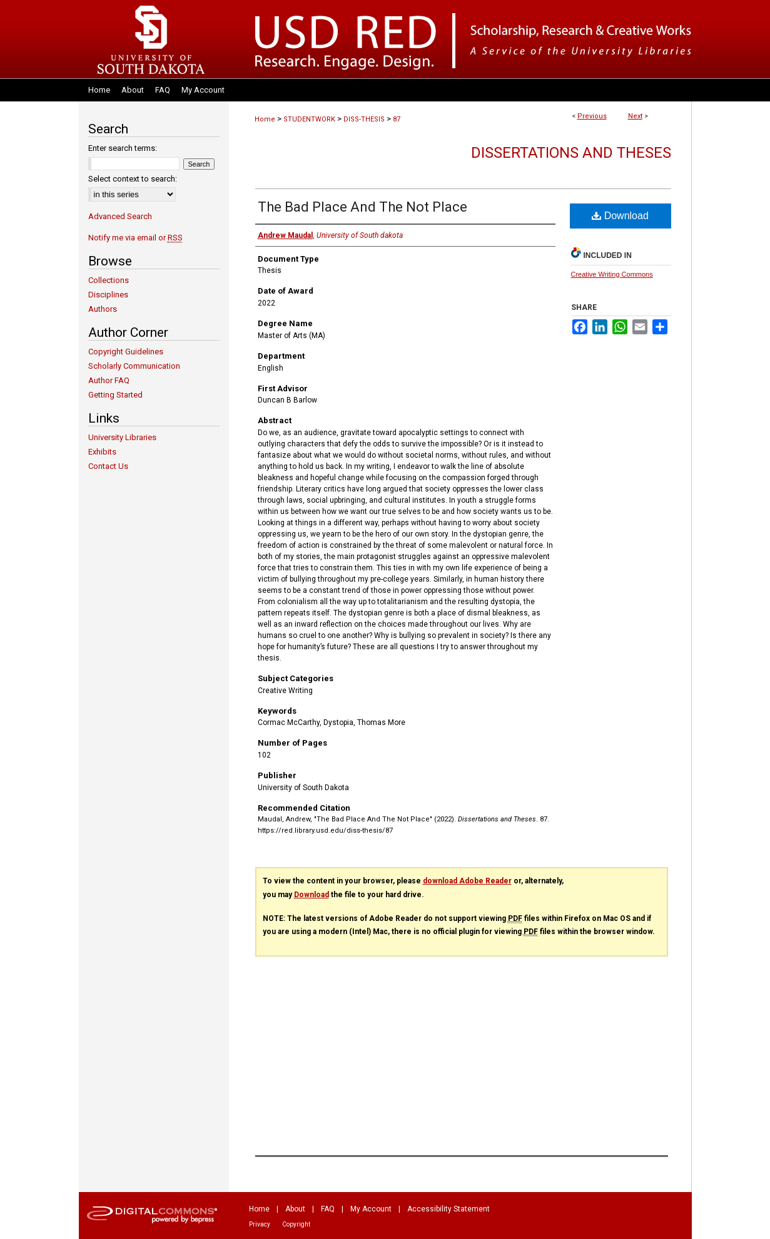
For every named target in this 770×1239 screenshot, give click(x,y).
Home (265, 119)
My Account (371, 1209)
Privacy (259, 1224)
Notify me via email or (135, 237)
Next (635, 116)
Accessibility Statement (448, 1209)
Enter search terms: (122, 148)
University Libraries (122, 437)
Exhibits (102, 451)
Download (620, 215)
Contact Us (108, 466)
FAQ (328, 1209)
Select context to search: (132, 178)
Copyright (296, 1224)
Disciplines (108, 294)
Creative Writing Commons (612, 274)
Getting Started (115, 394)
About (295, 1209)
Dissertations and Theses (571, 153)
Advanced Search (120, 216)
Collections (108, 280)
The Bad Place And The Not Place (362, 207)
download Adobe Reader (467, 881)
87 (396, 119)
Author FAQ (108, 380)
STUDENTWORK (309, 119)
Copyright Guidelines (125, 351)
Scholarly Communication (134, 366)
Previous (592, 116)
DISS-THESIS (364, 119)
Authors (102, 309)
